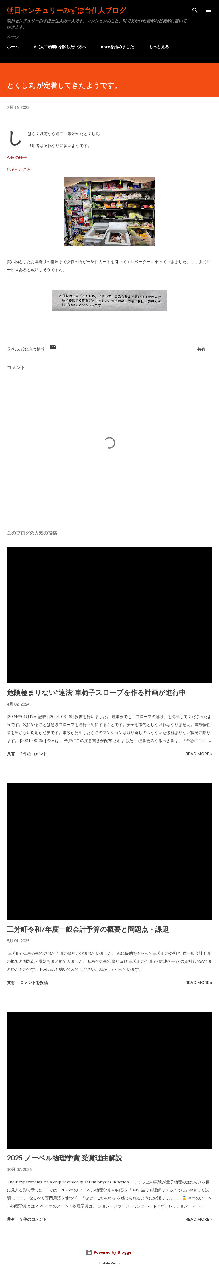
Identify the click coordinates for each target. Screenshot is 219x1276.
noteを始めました (117, 46)
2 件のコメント (33, 753)
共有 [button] (201, 349)
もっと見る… (160, 46)
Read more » (199, 753)
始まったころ (19, 169)
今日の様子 (17, 157)
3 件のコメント (33, 1219)
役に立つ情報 (33, 349)
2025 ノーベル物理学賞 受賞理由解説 (64, 1158)
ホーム (13, 46)
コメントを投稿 (34, 982)
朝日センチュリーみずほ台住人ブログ (66, 10)
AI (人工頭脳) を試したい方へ (60, 46)
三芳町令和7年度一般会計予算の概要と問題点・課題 (88, 929)
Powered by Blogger (109, 1252)
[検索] (195, 10)
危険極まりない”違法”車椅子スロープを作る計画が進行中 (96, 692)
